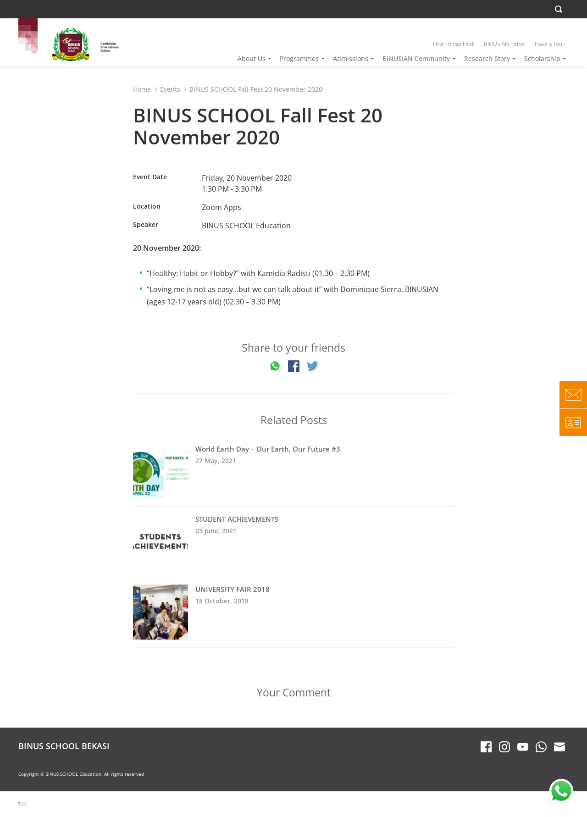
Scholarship (542, 58)
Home (142, 89)
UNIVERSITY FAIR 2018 (293, 612)
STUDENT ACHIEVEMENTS (293, 542)
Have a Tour (550, 44)
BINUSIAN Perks (504, 44)
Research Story (487, 58)
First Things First (453, 44)
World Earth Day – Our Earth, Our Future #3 (293, 472)
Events (170, 89)
